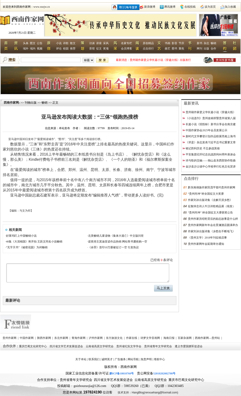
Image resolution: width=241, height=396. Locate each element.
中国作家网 (27, 338)
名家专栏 (126, 43)
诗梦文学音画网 (150, 338)
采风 (106, 43)
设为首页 (210, 6)
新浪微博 (149, 6)
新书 (199, 43)
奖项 (106, 48)
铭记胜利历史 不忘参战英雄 (203, 148)
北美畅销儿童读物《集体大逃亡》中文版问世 (116, 235)
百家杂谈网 (185, 338)
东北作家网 (61, 338)
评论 (59, 48)
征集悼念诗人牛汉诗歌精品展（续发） (211, 206)
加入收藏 (230, 6)
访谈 (92, 43)
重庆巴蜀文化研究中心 (33, 346)
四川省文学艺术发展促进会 (67, 346)
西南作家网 (11, 102)
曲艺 (167, 48)
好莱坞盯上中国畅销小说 (21, 235)
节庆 (181, 43)
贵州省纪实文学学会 (129, 346)
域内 (32, 48)
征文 (99, 48)
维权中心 (159, 359)
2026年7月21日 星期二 (22, 32)
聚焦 (181, 48)
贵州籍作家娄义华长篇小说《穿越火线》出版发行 (160, 60)
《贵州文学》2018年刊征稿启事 (207, 237)
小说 (59, 43)
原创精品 (148, 43)
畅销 (213, 43)
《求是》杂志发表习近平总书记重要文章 (211, 142)
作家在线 (132, 338)
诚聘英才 (107, 359)
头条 (26, 43)
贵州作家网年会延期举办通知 (206, 243)
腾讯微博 (169, 6)
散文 (73, 43)
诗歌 (66, 43)
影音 (174, 43)
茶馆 (92, 48)
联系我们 (94, 359)
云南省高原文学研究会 (100, 346)
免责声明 (146, 359)
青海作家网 (79, 338)
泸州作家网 (96, 338)
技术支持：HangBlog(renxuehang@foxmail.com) (148, 392)
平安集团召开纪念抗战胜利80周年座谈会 (211, 154)
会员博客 (126, 48)
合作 (213, 48)
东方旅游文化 (114, 338)
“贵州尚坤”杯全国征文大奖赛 (206, 193)
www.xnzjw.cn (41, 6)
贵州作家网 (10, 338)
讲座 (99, 43)
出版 (206, 48)
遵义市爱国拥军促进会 (189, 346)
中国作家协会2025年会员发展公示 (206, 130)
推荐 (73, 48)
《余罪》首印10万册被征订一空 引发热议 (113, 247)
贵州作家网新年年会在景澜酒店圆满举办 (213, 225)
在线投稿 (190, 6)
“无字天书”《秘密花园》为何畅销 (27, 247)
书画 (167, 43)
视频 (39, 48)
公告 (39, 43)
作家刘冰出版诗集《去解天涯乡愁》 (210, 200)
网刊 (199, 48)
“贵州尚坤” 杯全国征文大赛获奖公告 (210, 212)
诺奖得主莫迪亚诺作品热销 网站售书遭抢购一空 (117, 241)
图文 (32, 43)
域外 (26, 48)
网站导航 (133, 359)
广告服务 (120, 359)
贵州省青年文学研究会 (158, 346)
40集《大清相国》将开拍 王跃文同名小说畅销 (34, 241)
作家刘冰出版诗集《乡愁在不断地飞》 (211, 231)
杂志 (206, 43)
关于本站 (80, 359)
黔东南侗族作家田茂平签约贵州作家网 (211, 187)
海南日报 (169, 338)
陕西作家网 (44, 338)
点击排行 (148, 48)
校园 (66, 48)
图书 (174, 48)
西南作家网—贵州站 (208, 338)
